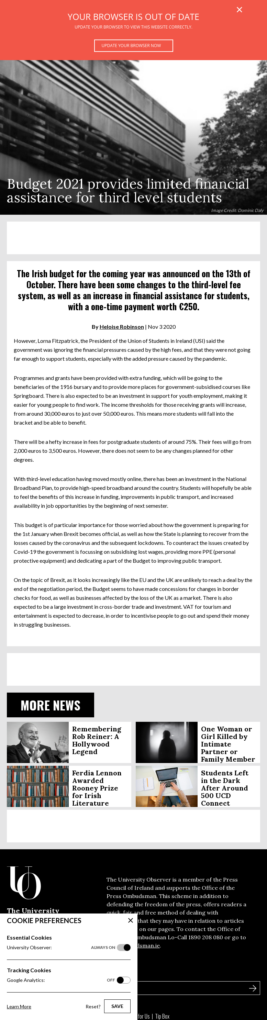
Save (117, 1006)
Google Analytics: (61, 980)
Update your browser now (131, 45)
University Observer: (61, 947)
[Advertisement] (133, 238)
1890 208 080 (205, 937)
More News (50, 705)
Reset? (93, 1006)
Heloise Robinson (122, 326)
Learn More (19, 1006)
